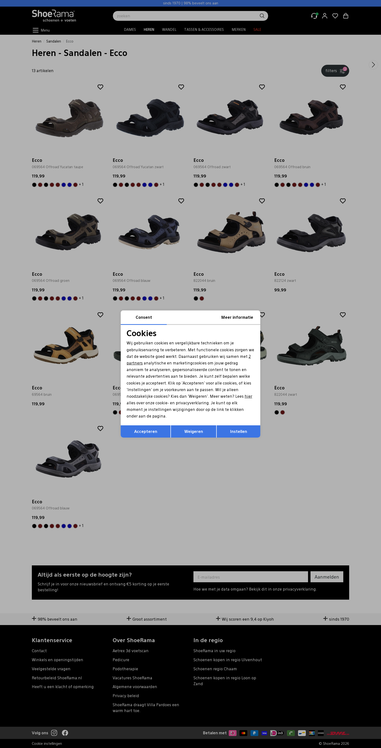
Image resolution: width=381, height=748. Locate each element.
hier (248, 396)
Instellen (238, 431)
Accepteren (145, 431)
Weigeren (193, 431)
